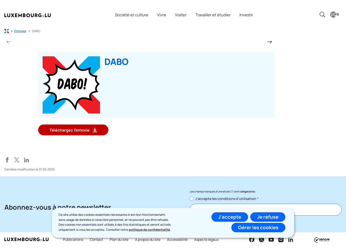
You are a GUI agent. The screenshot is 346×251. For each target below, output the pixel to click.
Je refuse (267, 217)
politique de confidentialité (149, 229)
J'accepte (229, 217)
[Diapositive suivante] (269, 41)
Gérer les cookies (258, 227)
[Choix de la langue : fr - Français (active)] (334, 14)
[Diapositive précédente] (8, 41)
